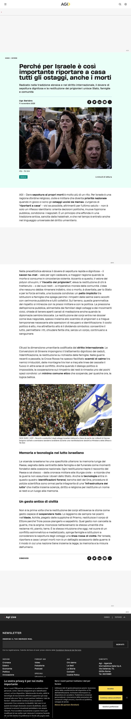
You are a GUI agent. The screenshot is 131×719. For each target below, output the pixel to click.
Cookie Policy (73, 675)
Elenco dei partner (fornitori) (67, 691)
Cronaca (7, 662)
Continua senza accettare (110, 698)
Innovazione (8, 675)
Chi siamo (71, 662)
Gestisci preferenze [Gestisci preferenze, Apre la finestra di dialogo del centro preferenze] (110, 706)
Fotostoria (39, 665)
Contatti (71, 672)
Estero (14, 58)
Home (7, 58)
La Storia (71, 668)
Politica (6, 672)
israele (23, 177)
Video (37, 662)
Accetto (110, 688)
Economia (7, 668)
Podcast (38, 668)
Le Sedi (70, 665)
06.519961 (106, 674)
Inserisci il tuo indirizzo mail (17, 639)
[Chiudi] (127, 698)
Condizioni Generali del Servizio (68, 650)
